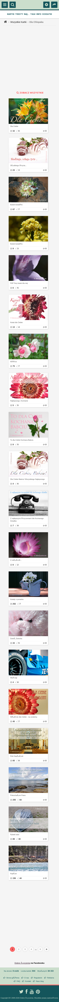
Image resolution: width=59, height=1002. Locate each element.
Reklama (50, 978)
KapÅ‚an (13, 873)
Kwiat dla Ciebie (16, 322)
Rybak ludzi (14, 834)
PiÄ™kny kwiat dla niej (19, 283)
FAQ (18, 981)
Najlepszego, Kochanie (19, 401)
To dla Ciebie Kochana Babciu (21, 440)
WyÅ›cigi (13, 678)
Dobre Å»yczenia (22, 963)
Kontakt (28, 981)
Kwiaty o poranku (16, 599)
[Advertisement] (29, 58)
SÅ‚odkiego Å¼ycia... (18, 165)
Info (38, 14)
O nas (26, 978)
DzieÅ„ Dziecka (16, 638)
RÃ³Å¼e (13, 362)
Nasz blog (40, 981)
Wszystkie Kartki (18, 22)
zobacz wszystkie (29, 92)
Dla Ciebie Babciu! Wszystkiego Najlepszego (27, 479)
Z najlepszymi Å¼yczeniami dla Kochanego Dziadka (27, 519)
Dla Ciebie (14, 126)
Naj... (26, 14)
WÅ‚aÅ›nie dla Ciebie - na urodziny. (23, 717)
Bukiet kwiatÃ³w (16, 205)
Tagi (32, 14)
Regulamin (38, 978)
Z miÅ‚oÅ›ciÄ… (16, 560)
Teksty (19, 14)
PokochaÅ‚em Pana (17, 795)
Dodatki (47, 14)
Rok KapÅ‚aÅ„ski (16, 756)
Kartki (10, 14)
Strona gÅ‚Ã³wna (12, 978)
